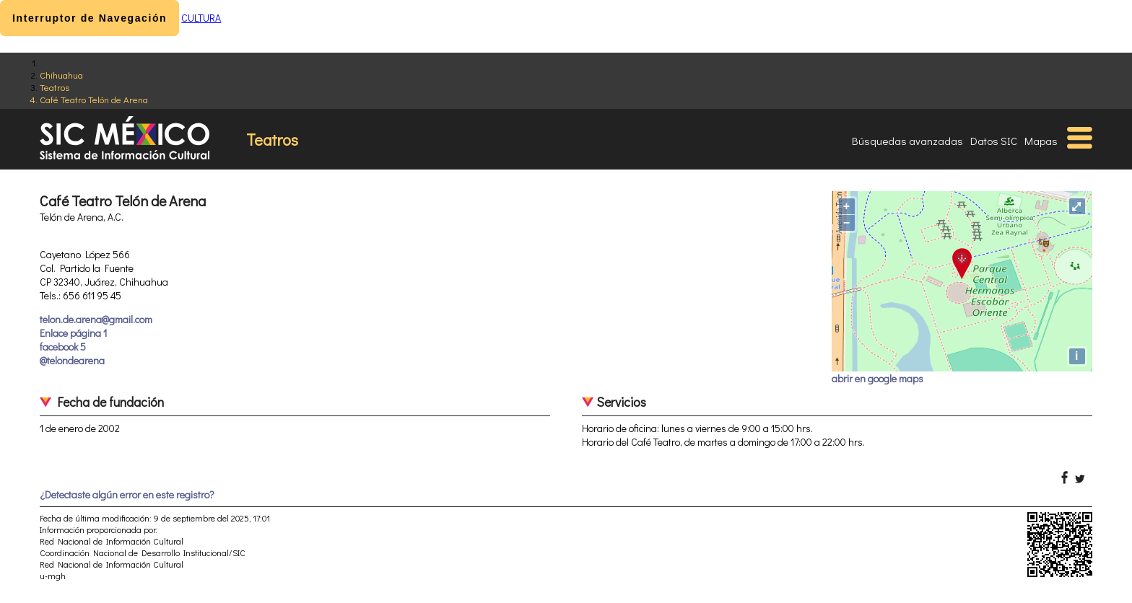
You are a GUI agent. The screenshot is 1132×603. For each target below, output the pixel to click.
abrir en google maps (877, 378)
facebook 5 (63, 346)
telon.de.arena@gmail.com (96, 319)
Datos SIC (993, 140)
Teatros (54, 87)
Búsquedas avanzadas (907, 140)
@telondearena (72, 360)
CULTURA (201, 18)
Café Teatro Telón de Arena (94, 99)
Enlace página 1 (73, 333)
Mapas (1041, 140)
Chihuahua (61, 75)
